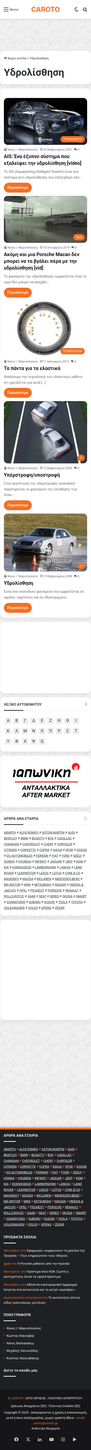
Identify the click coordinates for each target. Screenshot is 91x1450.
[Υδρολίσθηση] (45, 543)
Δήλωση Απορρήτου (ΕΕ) (28, 1406)
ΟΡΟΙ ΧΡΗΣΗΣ (36, 1398)
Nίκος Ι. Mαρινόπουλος (23, 149)
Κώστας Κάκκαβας (20, 1336)
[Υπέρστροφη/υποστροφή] (45, 432)
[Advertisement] (45, 970)
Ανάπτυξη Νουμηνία (45, 1428)
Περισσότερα (18, 187)
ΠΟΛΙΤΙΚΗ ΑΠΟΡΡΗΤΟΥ (65, 1398)
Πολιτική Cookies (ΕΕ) (64, 1406)
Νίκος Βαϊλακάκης (20, 1343)
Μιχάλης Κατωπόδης (22, 1350)
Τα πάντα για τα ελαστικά (32, 368)
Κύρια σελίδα (15, 58)
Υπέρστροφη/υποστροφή (32, 475)
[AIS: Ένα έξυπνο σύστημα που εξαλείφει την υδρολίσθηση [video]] (45, 121)
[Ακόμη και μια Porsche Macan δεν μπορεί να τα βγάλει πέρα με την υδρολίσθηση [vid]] (45, 219)
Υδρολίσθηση (18, 583)
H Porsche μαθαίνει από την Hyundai (43, 1263)
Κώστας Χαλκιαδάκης (23, 1358)
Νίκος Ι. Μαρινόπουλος (24, 1328)
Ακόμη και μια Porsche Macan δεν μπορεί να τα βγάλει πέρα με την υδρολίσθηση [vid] (41, 261)
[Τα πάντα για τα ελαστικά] (45, 329)
